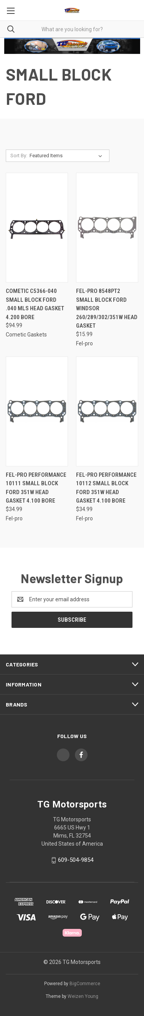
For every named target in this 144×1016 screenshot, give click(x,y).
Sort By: (18, 155)
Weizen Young (83, 996)
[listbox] (67, 155)
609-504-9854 (75, 859)
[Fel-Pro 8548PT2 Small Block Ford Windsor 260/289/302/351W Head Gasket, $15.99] (107, 227)
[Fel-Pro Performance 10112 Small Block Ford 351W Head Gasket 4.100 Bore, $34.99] (107, 411)
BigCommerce (85, 983)
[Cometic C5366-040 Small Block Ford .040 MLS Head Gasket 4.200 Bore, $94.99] (36, 227)
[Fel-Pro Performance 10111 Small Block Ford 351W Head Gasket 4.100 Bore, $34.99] (36, 411)
